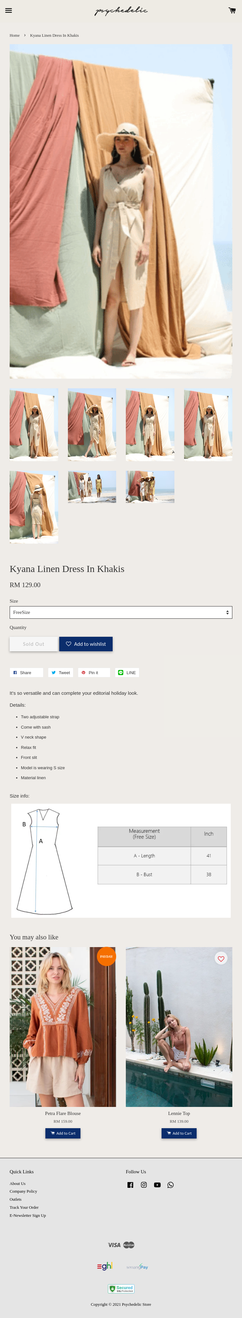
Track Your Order (24, 1207)
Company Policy (23, 1191)
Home (15, 35)
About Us (17, 1183)
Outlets (16, 1199)
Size (14, 601)
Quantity (18, 627)
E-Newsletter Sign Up (28, 1215)
